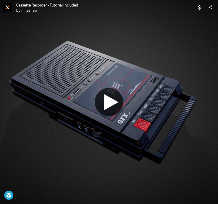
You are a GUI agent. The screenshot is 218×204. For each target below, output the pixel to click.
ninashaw (29, 10)
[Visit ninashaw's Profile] (7, 7)
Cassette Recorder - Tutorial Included (47, 5)
